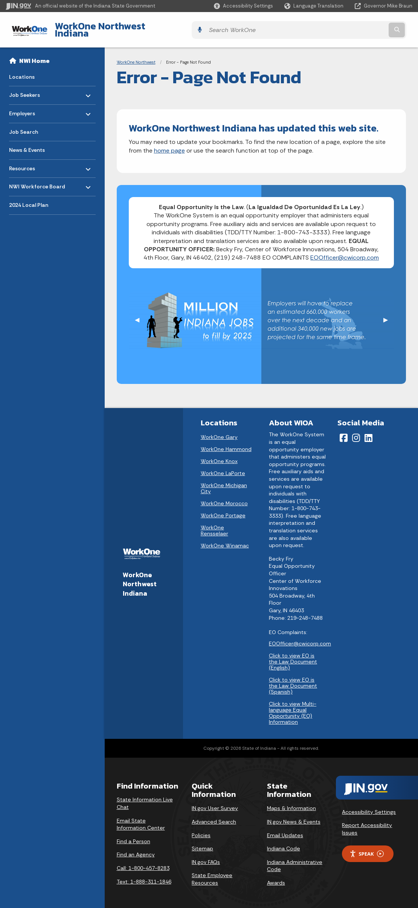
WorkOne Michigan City (224, 482)
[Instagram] (356, 432)
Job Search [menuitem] (23, 125)
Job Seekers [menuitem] (31, 88)
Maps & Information (291, 802)
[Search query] (362, 27)
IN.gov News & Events (293, 816)
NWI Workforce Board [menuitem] (37, 179)
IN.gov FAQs (206, 856)
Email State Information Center (141, 818)
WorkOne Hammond (226, 443)
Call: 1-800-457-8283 (143, 862)
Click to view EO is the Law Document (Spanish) (293, 679)
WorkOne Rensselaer (214, 524)
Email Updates (285, 829)
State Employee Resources (212, 873)
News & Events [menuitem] (27, 144)
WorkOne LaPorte (223, 467)
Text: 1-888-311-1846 (144, 875)
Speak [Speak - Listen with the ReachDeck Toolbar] (366, 847)
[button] (243, 5)
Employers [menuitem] (31, 106)
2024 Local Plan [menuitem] (28, 199)
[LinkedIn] (368, 432)
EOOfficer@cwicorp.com (344, 252)
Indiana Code (283, 842)
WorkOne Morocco (224, 497)
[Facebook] (344, 432)
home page (169, 144)
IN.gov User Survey (215, 802)
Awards (276, 877)
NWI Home (34, 55)
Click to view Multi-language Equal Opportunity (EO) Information (292, 706)
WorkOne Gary (219, 431)
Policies (201, 829)
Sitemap (202, 842)
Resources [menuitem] (31, 161)
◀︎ (140, 314)
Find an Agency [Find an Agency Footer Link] (136, 848)
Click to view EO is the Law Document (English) (293, 655)
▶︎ (388, 314)
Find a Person (133, 835)
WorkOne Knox (219, 455)
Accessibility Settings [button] (369, 806)
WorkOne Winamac (225, 540)
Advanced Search (214, 816)
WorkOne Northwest (136, 56)
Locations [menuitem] (22, 70)
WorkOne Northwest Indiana (109, 27)
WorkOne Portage (223, 509)
